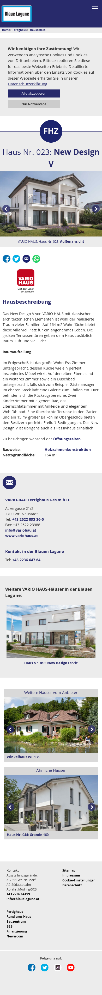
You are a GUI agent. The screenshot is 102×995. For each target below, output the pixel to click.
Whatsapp (36, 259)
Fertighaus (15, 911)
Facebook (6, 259)
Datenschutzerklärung (27, 83)
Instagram (58, 967)
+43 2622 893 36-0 (28, 519)
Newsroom (15, 936)
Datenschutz (72, 885)
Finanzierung (17, 931)
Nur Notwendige (33, 104)
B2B (10, 926)
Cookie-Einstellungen (78, 880)
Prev (5, 209)
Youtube (71, 967)
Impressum (71, 875)
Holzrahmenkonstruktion (68, 449)
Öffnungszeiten (67, 438)
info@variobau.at (20, 530)
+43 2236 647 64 (26, 559)
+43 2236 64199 (18, 894)
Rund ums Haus (19, 916)
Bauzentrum (16, 921)
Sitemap (68, 870)
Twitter (16, 259)
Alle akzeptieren (34, 93)
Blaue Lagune (17, 13)
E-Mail (26, 259)
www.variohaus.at (21, 535)
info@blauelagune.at (23, 899)
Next (92, 729)
